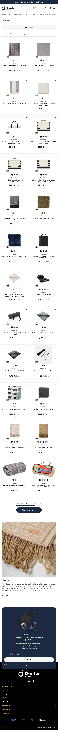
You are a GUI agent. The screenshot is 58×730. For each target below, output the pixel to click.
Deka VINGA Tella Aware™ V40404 (14, 104)
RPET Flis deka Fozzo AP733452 (14, 485)
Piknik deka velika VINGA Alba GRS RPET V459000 (43, 181)
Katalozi (5, 701)
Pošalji (29, 660)
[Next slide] (55, 2)
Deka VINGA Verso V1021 (44, 447)
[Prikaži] (12, 33)
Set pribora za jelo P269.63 (43, 371)
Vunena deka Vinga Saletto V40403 (14, 219)
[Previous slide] (2, 2)
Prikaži (5, 34)
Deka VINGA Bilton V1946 (43, 409)
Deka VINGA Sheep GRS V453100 (14, 409)
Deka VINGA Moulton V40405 (43, 65)
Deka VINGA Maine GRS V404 (43, 218)
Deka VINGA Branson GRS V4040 (14, 256)
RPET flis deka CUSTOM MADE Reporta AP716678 (43, 486)
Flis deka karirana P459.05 (14, 371)
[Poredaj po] (37, 33)
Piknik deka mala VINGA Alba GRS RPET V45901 (43, 142)
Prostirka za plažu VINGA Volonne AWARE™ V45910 (14, 142)
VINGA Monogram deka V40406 (14, 65)
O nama (5, 691)
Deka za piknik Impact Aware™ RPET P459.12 (43, 257)
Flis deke (14, 63)
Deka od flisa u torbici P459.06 (43, 333)
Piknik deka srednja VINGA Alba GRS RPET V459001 (14, 181)
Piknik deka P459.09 (43, 294)
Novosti (5, 698)
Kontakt (5, 694)
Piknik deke (43, 101)
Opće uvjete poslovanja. (26, 665)
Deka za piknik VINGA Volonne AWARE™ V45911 (43, 104)
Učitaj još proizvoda (29, 510)
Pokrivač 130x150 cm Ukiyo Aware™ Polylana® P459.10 (15, 295)
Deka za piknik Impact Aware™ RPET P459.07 (14, 333)
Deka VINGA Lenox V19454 (14, 447)
